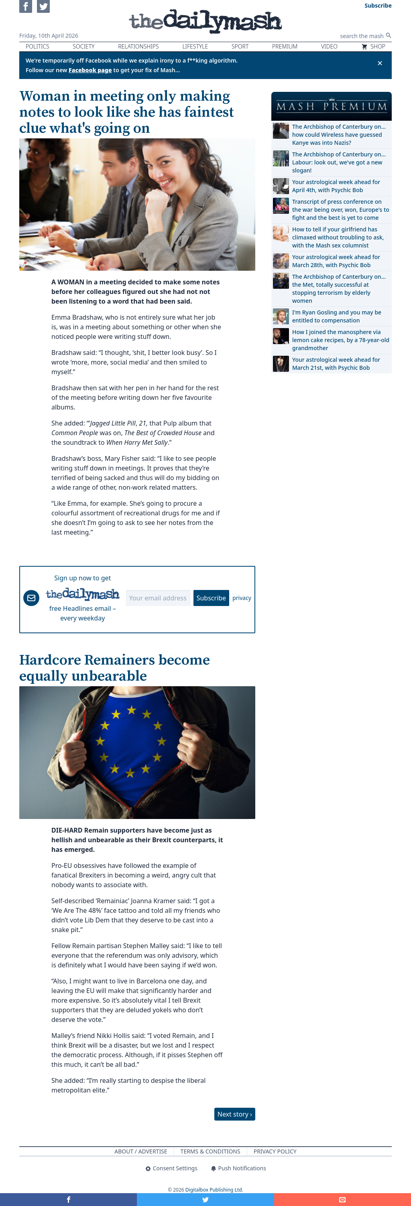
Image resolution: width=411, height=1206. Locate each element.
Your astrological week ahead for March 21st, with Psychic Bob (336, 363)
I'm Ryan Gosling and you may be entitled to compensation (336, 316)
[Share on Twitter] (205, 1199)
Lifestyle (195, 46)
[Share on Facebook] (68, 1199)
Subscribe (211, 598)
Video (329, 46)
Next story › (235, 1114)
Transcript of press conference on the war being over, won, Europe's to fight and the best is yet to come (340, 209)
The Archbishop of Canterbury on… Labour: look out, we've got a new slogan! (339, 162)
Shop (373, 46)
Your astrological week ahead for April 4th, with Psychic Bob (336, 186)
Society (83, 46)
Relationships (138, 46)
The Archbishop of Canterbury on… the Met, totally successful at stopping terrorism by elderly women (339, 288)
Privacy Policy (275, 1151)
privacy (241, 598)
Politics (37, 46)
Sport (240, 46)
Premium (284, 46)
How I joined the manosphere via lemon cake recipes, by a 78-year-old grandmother (340, 340)
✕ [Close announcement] (380, 63)
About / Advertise (140, 1151)
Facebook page (90, 70)
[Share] (342, 1199)
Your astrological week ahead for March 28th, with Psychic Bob (336, 261)
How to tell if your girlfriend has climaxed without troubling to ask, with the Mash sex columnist (338, 237)
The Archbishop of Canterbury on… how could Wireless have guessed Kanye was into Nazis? (339, 134)
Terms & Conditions (210, 1151)
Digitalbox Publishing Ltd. (214, 1189)
